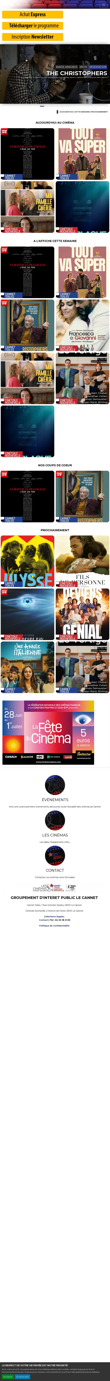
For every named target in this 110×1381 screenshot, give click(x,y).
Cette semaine (82, 112)
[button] (2, 74)
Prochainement (99, 112)
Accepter (7, 1377)
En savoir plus (22, 1377)
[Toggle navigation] (104, 5)
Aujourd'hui (66, 112)
